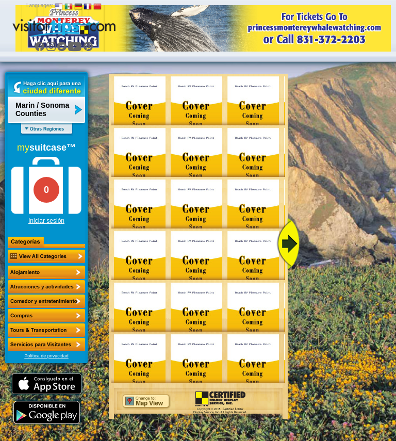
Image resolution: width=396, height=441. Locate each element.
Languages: (39, 5)
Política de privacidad (46, 355)
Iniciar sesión (46, 220)
